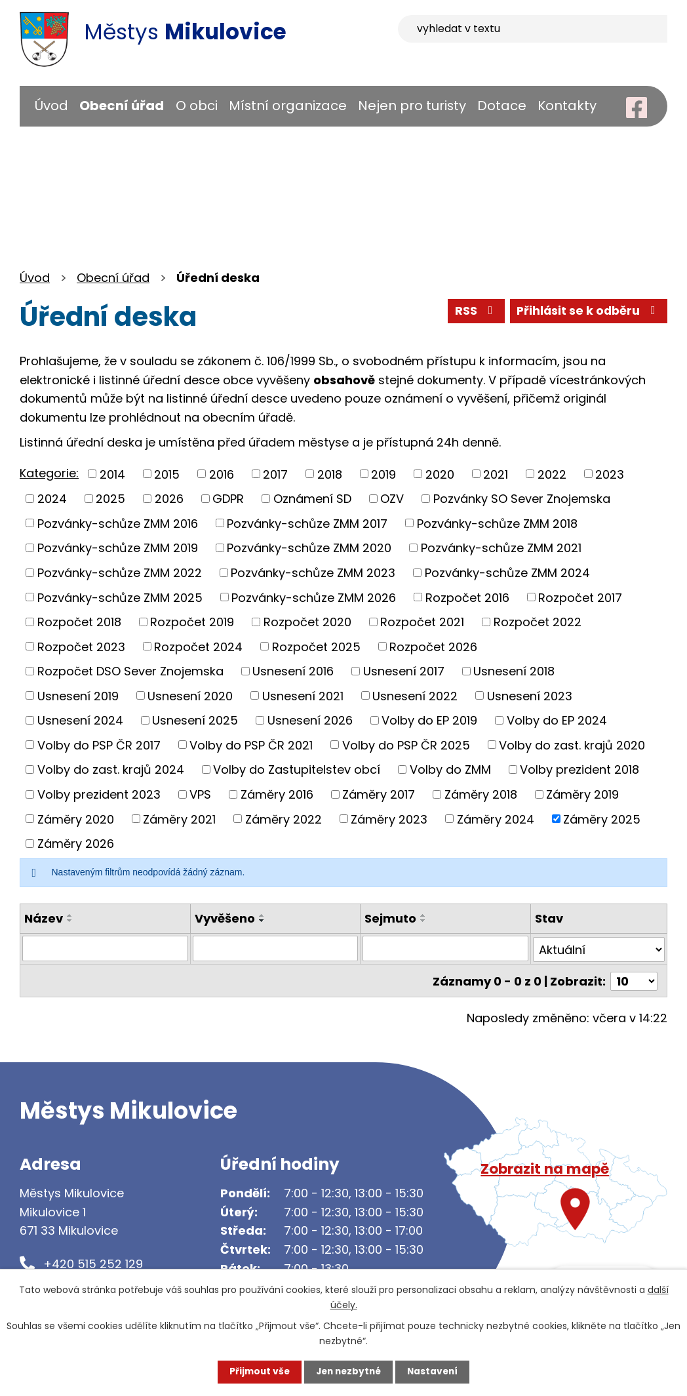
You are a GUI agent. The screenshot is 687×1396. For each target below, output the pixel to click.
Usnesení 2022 (415, 695)
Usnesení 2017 (403, 671)
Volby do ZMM (450, 769)
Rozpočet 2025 (316, 646)
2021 (495, 474)
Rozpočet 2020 (307, 622)
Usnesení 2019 (78, 695)
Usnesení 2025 (195, 720)
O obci (197, 105)
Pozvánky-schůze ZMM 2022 (119, 573)
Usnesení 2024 (80, 720)
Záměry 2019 (582, 794)
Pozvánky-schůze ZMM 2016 (117, 523)
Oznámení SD (312, 498)
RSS (472, 312)
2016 (221, 474)
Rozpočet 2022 (537, 622)
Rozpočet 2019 (192, 622)
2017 (275, 474)
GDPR (228, 498)
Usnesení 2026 (310, 720)
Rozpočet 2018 (79, 622)
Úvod (51, 105)
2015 (167, 474)
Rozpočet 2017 (580, 597)
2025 (110, 498)
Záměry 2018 (480, 794)
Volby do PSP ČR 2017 (99, 744)
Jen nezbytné (348, 1371)
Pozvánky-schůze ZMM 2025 (120, 597)
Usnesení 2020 (190, 695)
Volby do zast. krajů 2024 (110, 769)
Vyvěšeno (225, 918)
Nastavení (435, 1371)
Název (43, 918)
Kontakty (567, 105)
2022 (552, 474)
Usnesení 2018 (514, 671)
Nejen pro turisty (412, 105)
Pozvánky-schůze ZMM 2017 (307, 523)
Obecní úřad (121, 105)
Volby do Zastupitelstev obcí (296, 769)
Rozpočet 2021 (422, 622)
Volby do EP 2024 (557, 720)
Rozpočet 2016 (467, 597)
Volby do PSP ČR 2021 (251, 744)
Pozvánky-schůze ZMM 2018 (497, 523)
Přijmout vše (257, 1371)
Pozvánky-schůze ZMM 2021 (501, 548)
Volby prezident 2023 (99, 794)
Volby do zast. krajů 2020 (572, 744)
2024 (52, 498)
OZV (392, 498)
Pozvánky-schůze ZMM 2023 (313, 573)
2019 (383, 474)
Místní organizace (288, 105)
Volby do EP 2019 (429, 720)
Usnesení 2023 (529, 695)
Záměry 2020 (75, 818)
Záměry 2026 (75, 843)
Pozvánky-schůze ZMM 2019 (117, 548)
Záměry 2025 (601, 818)
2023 (609, 474)
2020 (439, 474)
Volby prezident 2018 (579, 769)
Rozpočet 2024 (198, 646)
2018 (329, 474)
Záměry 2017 (378, 794)
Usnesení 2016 (293, 671)
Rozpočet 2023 (81, 646)
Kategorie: (49, 473)
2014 (112, 474)
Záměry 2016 (277, 794)
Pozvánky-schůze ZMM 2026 (313, 597)
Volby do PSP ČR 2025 (406, 744)
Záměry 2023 (389, 818)
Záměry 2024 (495, 818)
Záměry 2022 (283, 818)
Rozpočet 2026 (433, 646)
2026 (169, 498)
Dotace (501, 105)
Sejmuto (390, 918)
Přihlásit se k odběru (587, 312)
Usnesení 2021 (303, 695)
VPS (200, 794)
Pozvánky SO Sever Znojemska (521, 498)
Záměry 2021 (179, 818)
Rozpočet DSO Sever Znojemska (130, 671)
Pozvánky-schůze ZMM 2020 (309, 548)
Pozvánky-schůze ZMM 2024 (507, 573)
